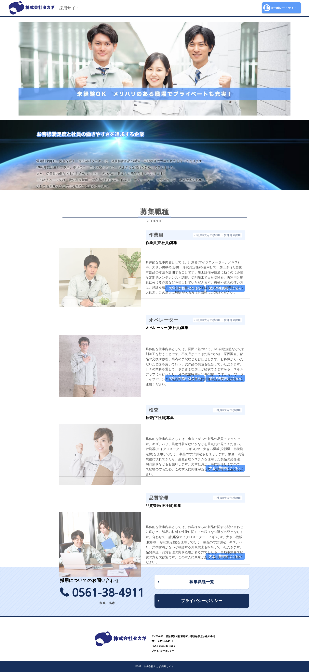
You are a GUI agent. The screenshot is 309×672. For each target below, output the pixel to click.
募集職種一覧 (201, 582)
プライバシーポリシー (201, 601)
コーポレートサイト (280, 7)
